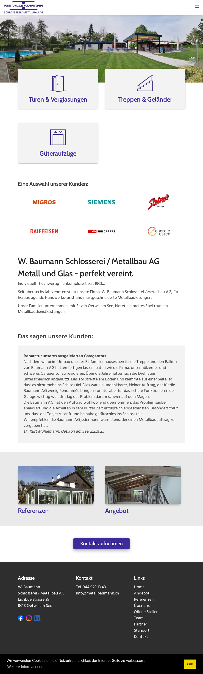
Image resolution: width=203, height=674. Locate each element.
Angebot (142, 593)
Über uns (142, 606)
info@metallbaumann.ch (97, 593)
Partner (140, 624)
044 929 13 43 (94, 587)
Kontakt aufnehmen (101, 543)
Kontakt (141, 637)
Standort (142, 630)
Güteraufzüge (57, 153)
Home (139, 587)
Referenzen (144, 599)
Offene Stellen (146, 612)
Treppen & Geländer (145, 99)
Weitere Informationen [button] (25, 667)
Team (139, 618)
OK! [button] (190, 664)
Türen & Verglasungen (58, 99)
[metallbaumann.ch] (23, 7)
